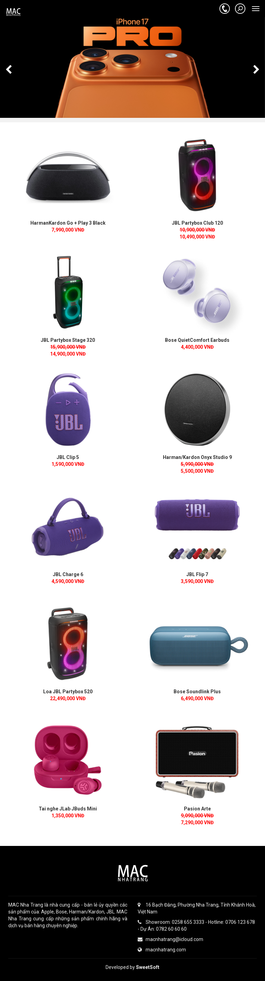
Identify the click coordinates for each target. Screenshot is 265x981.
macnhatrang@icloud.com (170, 939)
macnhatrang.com (162, 949)
